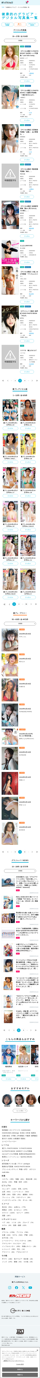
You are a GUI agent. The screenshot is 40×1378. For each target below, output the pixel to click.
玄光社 (22, 1133)
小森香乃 (22, 97)
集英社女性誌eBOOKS (27, 1154)
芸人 (21, 1249)
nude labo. (5, 1172)
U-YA (30, 112)
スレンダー (9, 1189)
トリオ (17, 1222)
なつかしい (21, 1210)
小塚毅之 (31, 189)
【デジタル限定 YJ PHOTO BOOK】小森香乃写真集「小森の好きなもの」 (29, 93)
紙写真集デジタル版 (9, 1164)
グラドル (9, 1232)
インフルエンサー (11, 1246)
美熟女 (7, 1210)
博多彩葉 (22, 174)
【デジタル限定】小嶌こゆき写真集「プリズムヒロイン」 (29, 274)
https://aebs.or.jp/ (6, 1345)
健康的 (28, 1194)
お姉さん (20, 1207)
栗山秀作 (31, 293)
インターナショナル (12, 1200)
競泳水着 (32, 1179)
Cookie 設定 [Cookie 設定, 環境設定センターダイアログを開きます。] (20, 1364)
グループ (28, 1222)
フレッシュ (8, 1197)
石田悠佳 (22, 137)
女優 (7, 1235)
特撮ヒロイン (29, 1246)
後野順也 (31, 333)
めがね (7, 1182)
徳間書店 (34, 1136)
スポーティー (23, 1197)
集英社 (33, 1133)
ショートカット (21, 1192)
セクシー (23, 1213)
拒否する (20, 1369)
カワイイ (9, 1213)
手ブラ (7, 1259)
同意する (20, 1375)
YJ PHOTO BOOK (25, 1148)
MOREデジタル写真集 (24, 1151)
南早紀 (22, 318)
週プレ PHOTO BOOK (10, 1148)
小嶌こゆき (23, 279)
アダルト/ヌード (22, 1252)
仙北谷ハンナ (24, 58)
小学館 (13, 1136)
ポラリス (32, 1169)
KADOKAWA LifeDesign (10, 1133)
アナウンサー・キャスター (14, 1243)
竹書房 (27, 1136)
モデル (17, 1235)
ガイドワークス (14, 1130)
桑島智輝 (31, 228)
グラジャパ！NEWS (32, 24)
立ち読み (27, 81)
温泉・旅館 (20, 1225)
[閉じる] (37, 1350)
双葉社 (23, 1138)
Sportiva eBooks (26, 1157)
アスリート (8, 1252)
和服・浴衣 (21, 1182)
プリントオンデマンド (10, 1169)
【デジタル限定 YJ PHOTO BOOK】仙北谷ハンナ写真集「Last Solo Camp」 (29, 53)
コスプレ (8, 1179)
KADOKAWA (26, 1130)
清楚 (7, 1215)
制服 (20, 1179)
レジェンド (9, 1249)
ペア (6, 1222)
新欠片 (4, 1138)
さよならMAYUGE (26, 245)
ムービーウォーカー (9, 1141)
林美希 (22, 213)
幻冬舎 (28, 1133)
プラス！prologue (23, 1164)
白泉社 (10, 1138)
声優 (29, 1235)
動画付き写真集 (7, 1166)
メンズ (7, 1262)
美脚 (7, 1194)
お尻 (7, 1192)
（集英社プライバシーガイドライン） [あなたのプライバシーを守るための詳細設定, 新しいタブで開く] (13, 1361)
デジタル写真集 (7, 24)
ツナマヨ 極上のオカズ (28, 350)
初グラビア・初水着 (24, 1259)
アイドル (23, 1232)
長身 (17, 1194)
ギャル (28, 1200)
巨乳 (23, 1189)
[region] (20, 1362)
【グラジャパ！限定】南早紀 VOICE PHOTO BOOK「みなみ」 (29, 313)
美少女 (7, 1207)
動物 (18, 1262)
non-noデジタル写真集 (10, 1154)
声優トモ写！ (23, 1169)
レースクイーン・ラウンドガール (17, 1241)
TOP (3, 7)
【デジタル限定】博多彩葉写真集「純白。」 (29, 170)
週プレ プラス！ (19, 24)
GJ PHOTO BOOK (8, 1151)
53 (26, 604)
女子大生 (8, 1238)
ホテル (7, 1225)
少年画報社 (21, 1136)
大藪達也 (31, 73)
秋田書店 (5, 1130)
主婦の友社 (6, 1136)
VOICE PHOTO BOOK (22, 1166)
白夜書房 (16, 1138)
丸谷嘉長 (31, 364)
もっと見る (20, 1110)
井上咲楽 (22, 248)
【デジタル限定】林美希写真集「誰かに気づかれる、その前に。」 (29, 208)
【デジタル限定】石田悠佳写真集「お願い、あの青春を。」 (29, 132)
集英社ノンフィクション (11, 1157)
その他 (28, 1262)
